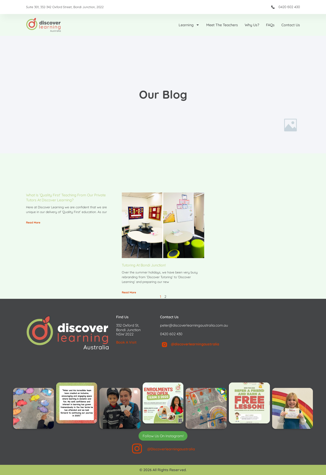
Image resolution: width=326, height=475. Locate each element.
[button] (33, 408)
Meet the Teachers (222, 25)
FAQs (270, 25)
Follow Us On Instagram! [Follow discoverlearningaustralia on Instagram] (163, 436)
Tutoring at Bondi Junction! (144, 265)
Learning (189, 25)
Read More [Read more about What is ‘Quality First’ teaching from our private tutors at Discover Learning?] (33, 222)
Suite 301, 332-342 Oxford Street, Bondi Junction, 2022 (65, 7)
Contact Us (290, 25)
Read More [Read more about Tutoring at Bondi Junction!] (129, 292)
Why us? (252, 25)
